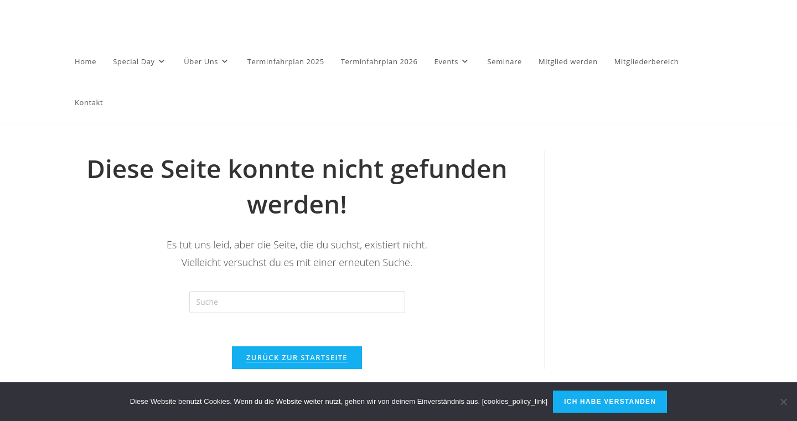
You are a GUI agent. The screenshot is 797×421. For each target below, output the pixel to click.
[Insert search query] (297, 302)
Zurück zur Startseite (297, 357)
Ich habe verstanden (610, 402)
